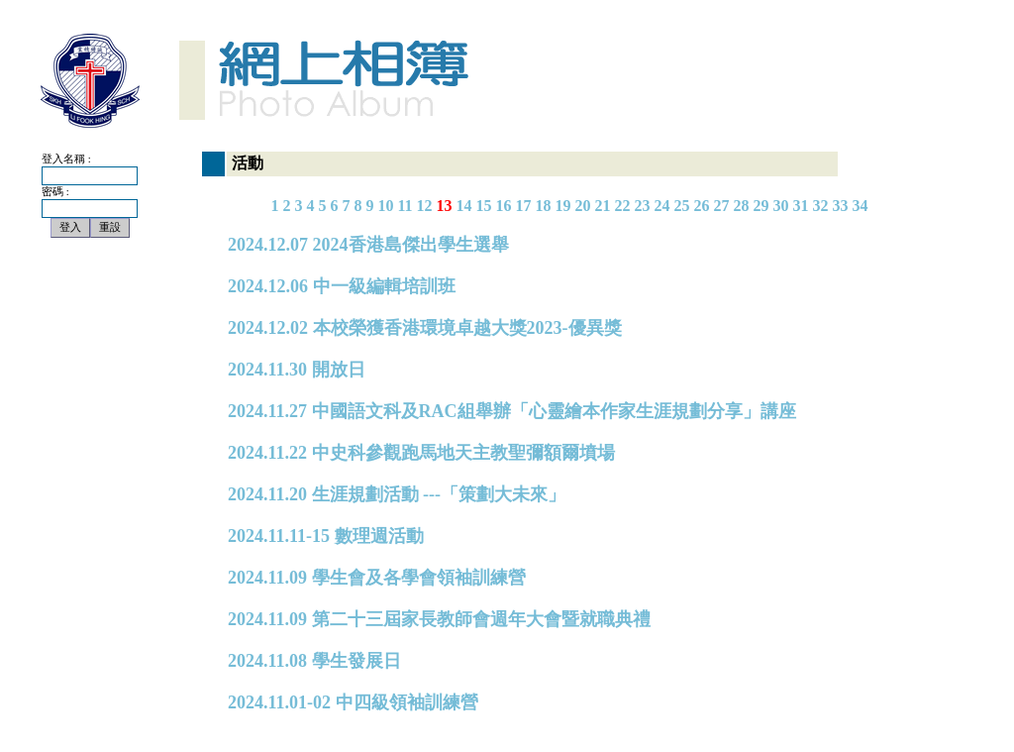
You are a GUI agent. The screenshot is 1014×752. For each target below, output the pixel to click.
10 (385, 205)
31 (801, 205)
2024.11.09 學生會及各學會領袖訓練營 (377, 578)
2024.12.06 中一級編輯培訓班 (342, 286)
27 (722, 205)
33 (841, 205)
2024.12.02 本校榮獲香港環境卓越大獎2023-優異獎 (425, 328)
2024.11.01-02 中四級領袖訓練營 (353, 702)
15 (484, 205)
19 (563, 205)
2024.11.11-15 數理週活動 (326, 536)
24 (662, 205)
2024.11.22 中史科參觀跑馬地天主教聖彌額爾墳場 (421, 453)
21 (603, 205)
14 (464, 205)
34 (860, 205)
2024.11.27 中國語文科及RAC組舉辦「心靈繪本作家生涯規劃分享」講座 (512, 411)
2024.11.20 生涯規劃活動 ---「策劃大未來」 (396, 494)
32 (821, 205)
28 (742, 205)
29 (761, 205)
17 (524, 205)
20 (583, 205)
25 (682, 205)
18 (544, 205)
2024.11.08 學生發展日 (314, 661)
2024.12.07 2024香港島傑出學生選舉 (368, 245)
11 (404, 205)
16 (504, 205)
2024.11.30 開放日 (296, 369)
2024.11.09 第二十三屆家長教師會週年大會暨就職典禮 (439, 619)
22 (623, 205)
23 (643, 205)
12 (425, 205)
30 (781, 205)
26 (702, 205)
